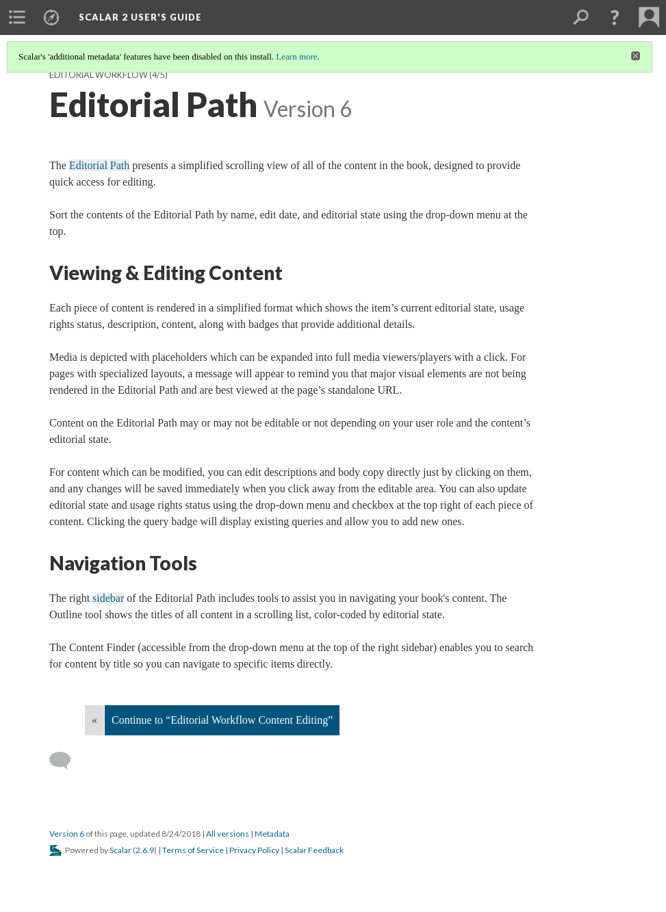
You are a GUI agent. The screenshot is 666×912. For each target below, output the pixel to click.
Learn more (296, 56)
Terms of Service (193, 850)
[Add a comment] (66, 761)
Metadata (272, 833)
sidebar (108, 598)
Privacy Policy (254, 850)
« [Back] (94, 720)
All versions (227, 833)
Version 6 (66, 833)
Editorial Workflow (98, 75)
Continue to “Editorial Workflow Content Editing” (222, 720)
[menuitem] (17, 17)
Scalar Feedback (314, 850)
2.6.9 (145, 850)
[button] (615, 17)
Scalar (120, 850)
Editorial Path (99, 165)
